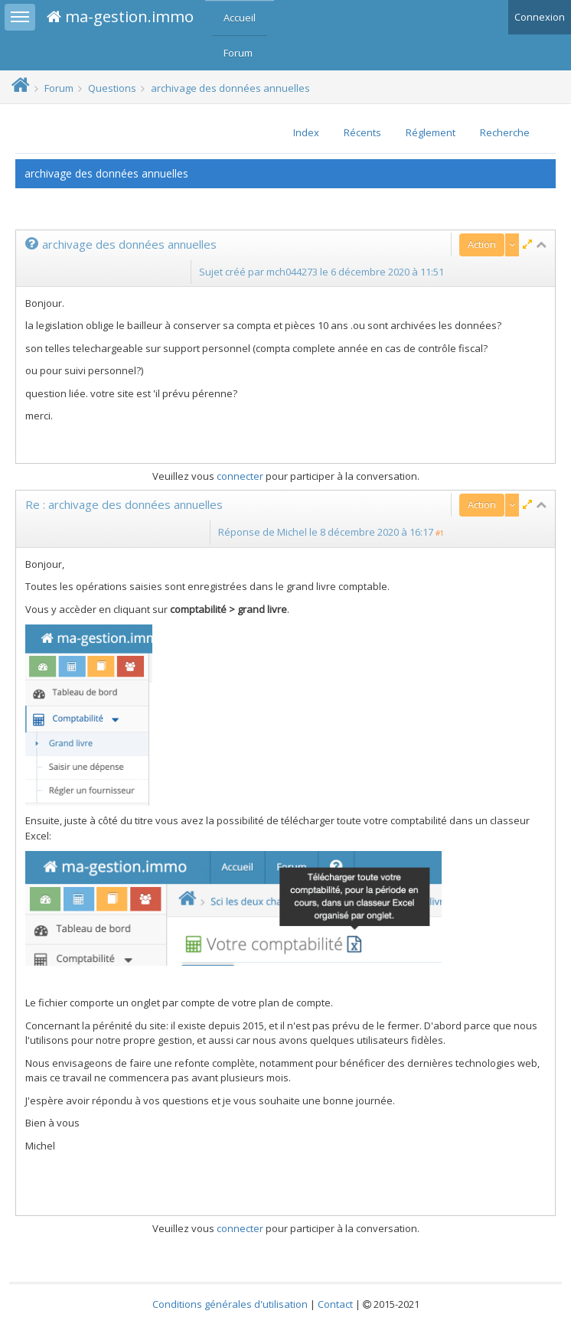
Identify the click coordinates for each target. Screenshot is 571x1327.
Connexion (539, 17)
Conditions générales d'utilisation (230, 1304)
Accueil (240, 17)
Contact (335, 1304)
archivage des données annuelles (230, 88)
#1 (440, 533)
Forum (238, 53)
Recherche (505, 132)
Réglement (430, 132)
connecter (240, 476)
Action (482, 244)
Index (306, 132)
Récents (362, 132)
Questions (112, 88)
